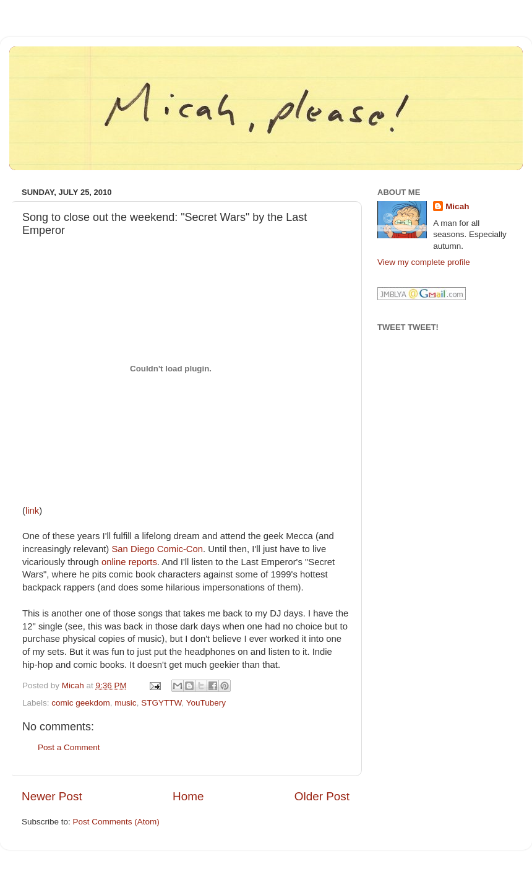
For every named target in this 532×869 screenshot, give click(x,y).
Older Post (322, 796)
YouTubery (206, 702)
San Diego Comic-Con (157, 549)
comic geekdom (80, 702)
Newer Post (52, 796)
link (32, 511)
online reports (129, 562)
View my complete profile (423, 262)
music (125, 702)
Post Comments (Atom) (116, 821)
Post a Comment (69, 747)
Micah (457, 206)
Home (188, 796)
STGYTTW (161, 702)
